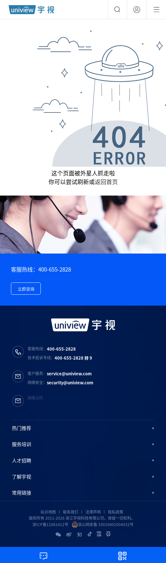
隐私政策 (115, 512)
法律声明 (93, 512)
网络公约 (35, 398)
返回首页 (106, 181)
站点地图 (48, 512)
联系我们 (70, 512)
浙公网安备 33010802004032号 (103, 524)
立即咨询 (26, 289)
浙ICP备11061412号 (50, 524)
